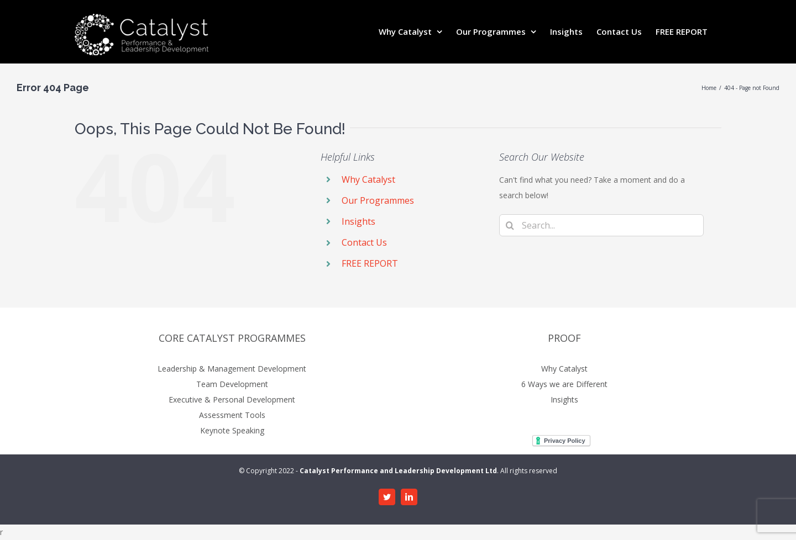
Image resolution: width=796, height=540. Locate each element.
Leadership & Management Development (232, 368)
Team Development (232, 384)
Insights (358, 221)
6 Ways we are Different (564, 384)
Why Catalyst (368, 179)
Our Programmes (378, 200)
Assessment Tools (232, 415)
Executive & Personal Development (232, 399)
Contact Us (364, 242)
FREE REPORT (370, 263)
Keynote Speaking (232, 430)
